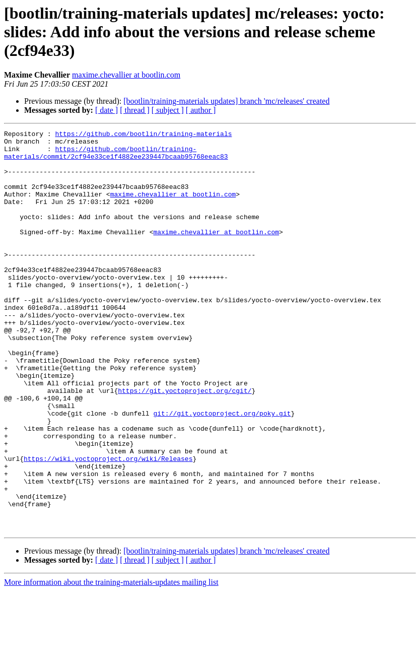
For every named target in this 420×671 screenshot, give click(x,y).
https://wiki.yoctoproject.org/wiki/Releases (108, 524)
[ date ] (106, 110)
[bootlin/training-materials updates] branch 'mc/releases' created (226, 101)
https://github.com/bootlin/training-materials (143, 135)
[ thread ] (135, 110)
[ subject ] (168, 110)
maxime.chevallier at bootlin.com (126, 75)
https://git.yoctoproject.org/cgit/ (184, 443)
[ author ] (201, 110)
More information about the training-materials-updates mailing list (111, 662)
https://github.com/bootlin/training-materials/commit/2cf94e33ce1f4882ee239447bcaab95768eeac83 (116, 158)
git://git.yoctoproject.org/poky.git (222, 470)
